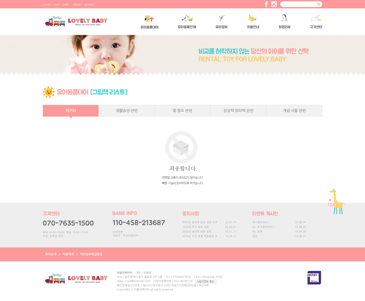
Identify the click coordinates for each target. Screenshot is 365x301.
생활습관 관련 (127, 110)
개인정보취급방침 (91, 254)
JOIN (56, 4)
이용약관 (68, 254)
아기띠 (71, 110)
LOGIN (46, 4)
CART (66, 4)
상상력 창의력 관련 (238, 110)
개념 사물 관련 (294, 110)
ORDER (77, 4)
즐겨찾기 (89, 4)
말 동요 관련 (182, 110)
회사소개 (50, 254)
